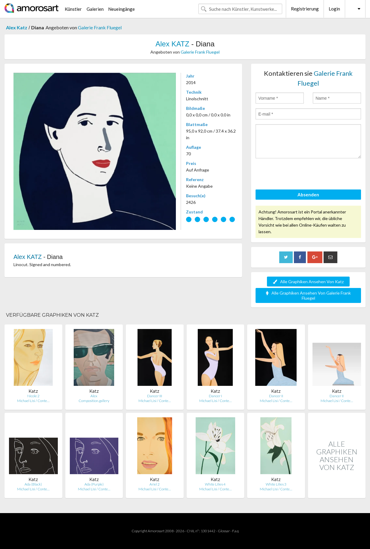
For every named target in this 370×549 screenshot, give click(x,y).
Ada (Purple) (94, 484)
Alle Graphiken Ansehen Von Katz (308, 281)
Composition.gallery (93, 400)
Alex (93, 396)
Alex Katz (16, 27)
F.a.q (235, 531)
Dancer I (215, 396)
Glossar (224, 531)
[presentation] (301, 174)
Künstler (73, 9)
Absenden (308, 194)
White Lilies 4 (215, 484)
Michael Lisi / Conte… (33, 400)
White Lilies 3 (276, 484)
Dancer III (154, 396)
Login (334, 8)
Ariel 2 (154, 484)
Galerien (95, 9)
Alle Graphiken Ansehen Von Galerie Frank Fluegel (308, 295)
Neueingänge (121, 9)
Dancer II (276, 396)
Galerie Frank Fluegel (100, 27)
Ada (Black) (33, 484)
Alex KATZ (172, 44)
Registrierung (305, 8)
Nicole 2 (33, 396)
